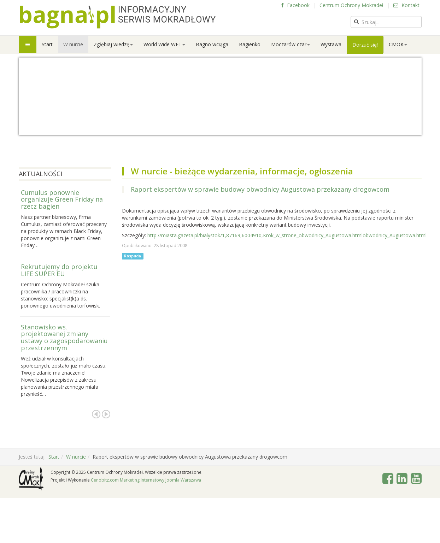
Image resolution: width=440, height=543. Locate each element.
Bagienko (249, 44)
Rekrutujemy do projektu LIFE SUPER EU (59, 270)
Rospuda (132, 255)
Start (47, 44)
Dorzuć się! (365, 44)
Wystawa (331, 44)
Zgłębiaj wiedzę (113, 44)
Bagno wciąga (212, 44)
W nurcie (73, 44)
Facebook (295, 5)
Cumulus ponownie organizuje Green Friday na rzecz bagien (62, 199)
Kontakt (406, 5)
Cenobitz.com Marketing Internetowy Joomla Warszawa (146, 480)
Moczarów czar (290, 44)
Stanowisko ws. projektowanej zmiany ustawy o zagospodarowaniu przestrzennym (64, 337)
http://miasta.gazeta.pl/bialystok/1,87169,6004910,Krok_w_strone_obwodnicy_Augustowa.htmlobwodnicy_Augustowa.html (287, 235)
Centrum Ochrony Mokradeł (351, 5)
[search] (386, 22)
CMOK (398, 44)
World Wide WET (164, 44)
